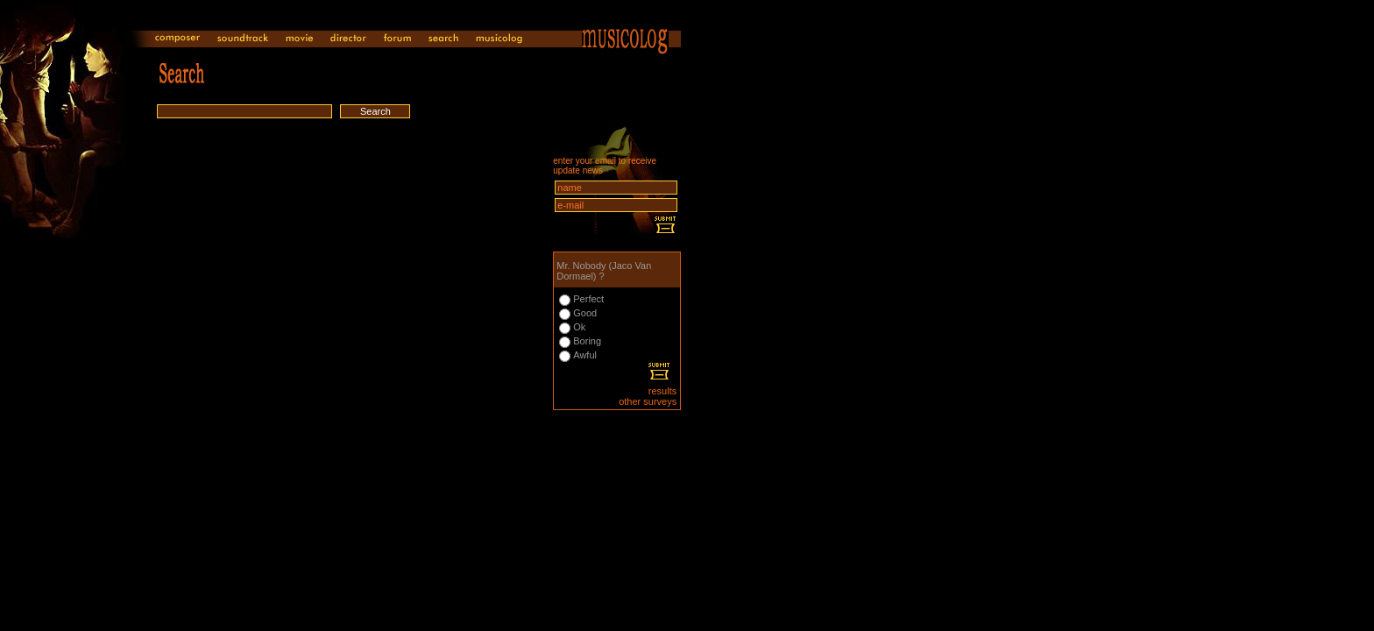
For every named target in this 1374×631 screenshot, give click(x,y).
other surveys (647, 401)
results (662, 391)
